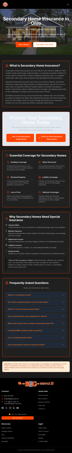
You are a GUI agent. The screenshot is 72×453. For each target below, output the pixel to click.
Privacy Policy (42, 428)
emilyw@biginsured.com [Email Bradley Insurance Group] (11, 399)
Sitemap (40, 438)
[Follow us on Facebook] (3, 408)
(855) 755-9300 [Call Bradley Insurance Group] (8, 396)
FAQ (3, 435)
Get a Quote (24, 45)
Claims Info (41, 405)
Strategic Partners (7, 431)
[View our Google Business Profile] (14, 408)
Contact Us (41, 409)
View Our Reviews (17, 418)
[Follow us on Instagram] (10, 408)
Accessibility (41, 435)
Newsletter (5, 441)
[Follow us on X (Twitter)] (6, 408)
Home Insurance (43, 395)
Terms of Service (43, 431)
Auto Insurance (42, 399)
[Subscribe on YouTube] (17, 408)
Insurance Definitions (8, 438)
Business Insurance (44, 402)
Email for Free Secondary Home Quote (50, 138)
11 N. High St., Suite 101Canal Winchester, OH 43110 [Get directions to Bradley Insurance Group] (12, 402)
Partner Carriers (6, 428)
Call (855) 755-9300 (44, 45)
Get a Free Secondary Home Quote (19, 138)
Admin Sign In (43, 441)
